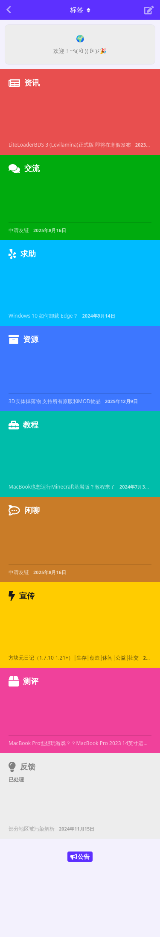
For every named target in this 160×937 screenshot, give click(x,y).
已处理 (16, 779)
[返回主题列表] (8, 10)
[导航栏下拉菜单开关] (80, 10)
